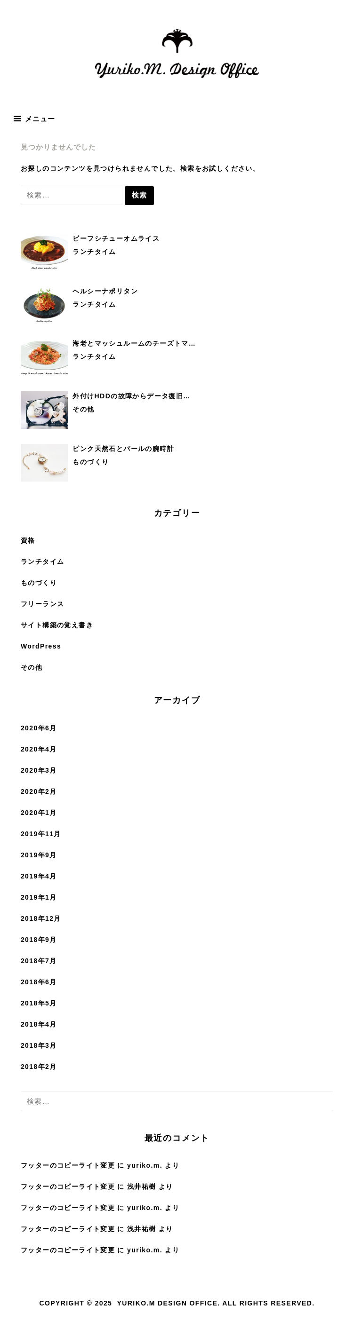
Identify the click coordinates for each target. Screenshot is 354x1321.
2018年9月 (39, 939)
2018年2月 (39, 1066)
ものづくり (39, 582)
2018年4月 (39, 1024)
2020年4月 (39, 749)
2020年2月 (39, 791)
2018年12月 (41, 918)
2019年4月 (39, 876)
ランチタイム (42, 561)
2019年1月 (39, 897)
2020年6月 (39, 728)
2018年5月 (39, 1003)
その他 (31, 667)
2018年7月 (39, 961)
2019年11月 (41, 834)
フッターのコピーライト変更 (68, 1165)
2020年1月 (39, 812)
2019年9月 (39, 855)
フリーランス (42, 604)
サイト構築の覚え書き (57, 625)
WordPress (41, 646)
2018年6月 (39, 982)
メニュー (40, 119)
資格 (28, 540)
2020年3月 (39, 770)
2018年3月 (39, 1045)
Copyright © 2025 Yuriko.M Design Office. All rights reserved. (176, 1303)
